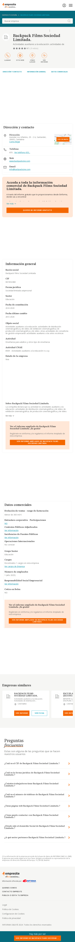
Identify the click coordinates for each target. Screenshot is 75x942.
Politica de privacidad (11, 918)
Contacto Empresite (12, 891)
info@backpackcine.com (19, 169)
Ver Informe (22, 713)
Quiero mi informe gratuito (37, 210)
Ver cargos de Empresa (14, 566)
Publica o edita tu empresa (15, 895)
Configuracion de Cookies (13, 913)
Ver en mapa (63, 139)
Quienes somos (9, 888)
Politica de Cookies (10, 909)
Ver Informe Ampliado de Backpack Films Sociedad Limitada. (37, 442)
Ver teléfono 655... (22, 152)
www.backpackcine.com (19, 161)
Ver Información (11, 530)
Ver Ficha (39, 713)
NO (5, 523)
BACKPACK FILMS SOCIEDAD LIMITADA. (26, 695)
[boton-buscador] (69, 21)
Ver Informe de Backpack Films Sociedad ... (37, 938)
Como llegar (14, 142)
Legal (4, 905)
